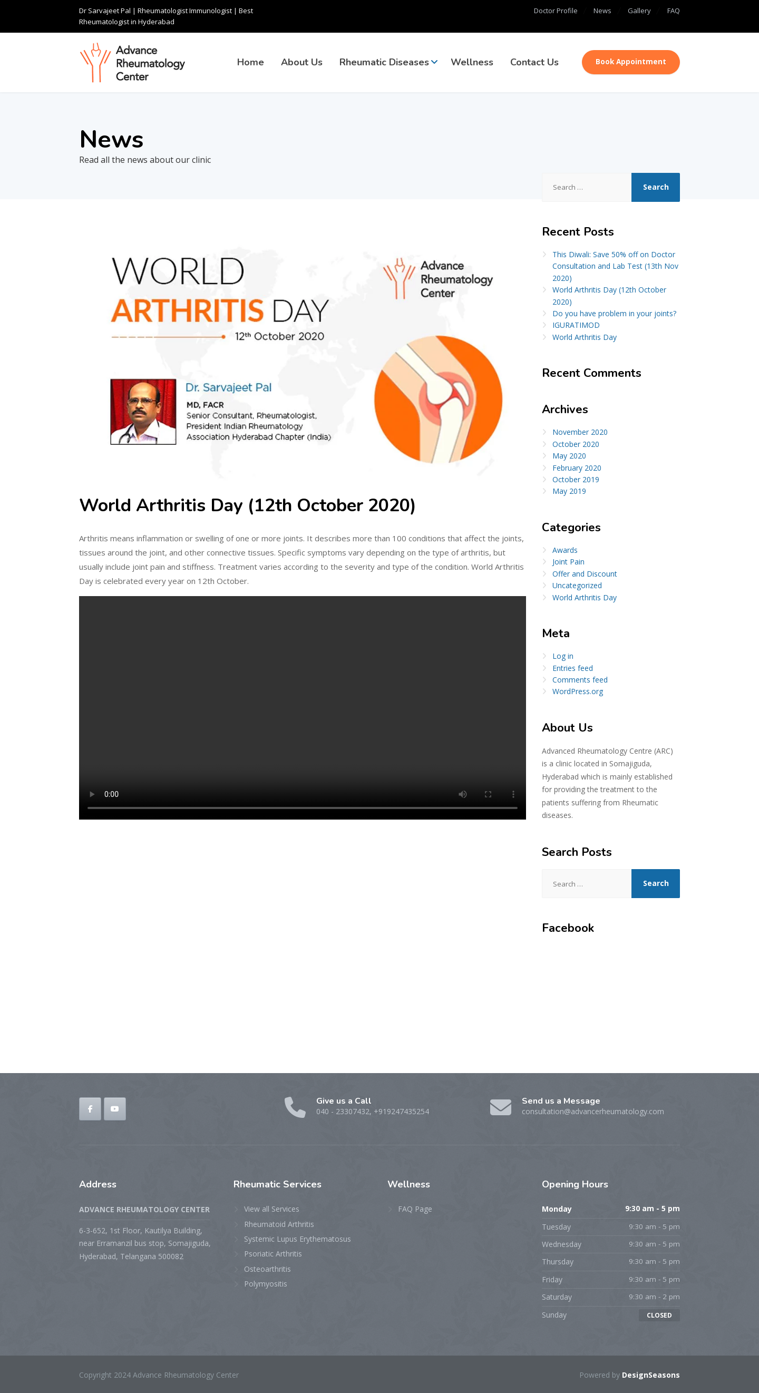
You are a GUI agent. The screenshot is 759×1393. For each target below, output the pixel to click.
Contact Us (534, 62)
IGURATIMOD (576, 325)
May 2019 (569, 491)
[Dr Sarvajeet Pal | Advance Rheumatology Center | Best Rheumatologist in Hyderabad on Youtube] (115, 1109)
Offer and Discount (584, 574)
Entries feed (572, 668)
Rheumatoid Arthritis (279, 1224)
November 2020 (580, 432)
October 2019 (575, 479)
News (594, 10)
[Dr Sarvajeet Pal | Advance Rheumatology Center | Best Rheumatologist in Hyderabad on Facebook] (90, 1109)
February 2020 (576, 468)
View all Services (271, 1209)
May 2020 (569, 456)
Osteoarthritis (267, 1269)
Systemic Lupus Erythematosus (297, 1239)
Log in (562, 656)
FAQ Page (415, 1209)
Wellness (472, 62)
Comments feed (580, 680)
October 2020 (575, 444)
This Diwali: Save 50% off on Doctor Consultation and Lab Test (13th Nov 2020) (615, 266)
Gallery (635, 10)
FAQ (673, 10)
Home (250, 62)
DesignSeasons (650, 1375)
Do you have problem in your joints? (614, 313)
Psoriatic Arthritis (273, 1254)
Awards (565, 550)
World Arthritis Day (584, 337)
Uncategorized (577, 585)
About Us (302, 62)
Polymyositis (265, 1284)
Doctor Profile (543, 10)
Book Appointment (631, 61)
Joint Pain (568, 562)
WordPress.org (577, 691)
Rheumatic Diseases (384, 62)
